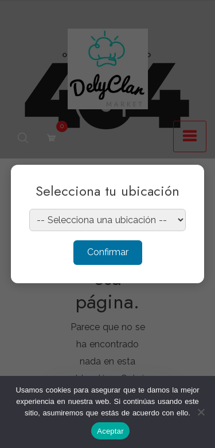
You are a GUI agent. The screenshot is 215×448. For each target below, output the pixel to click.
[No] (200, 412)
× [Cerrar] (184, 181)
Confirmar (107, 252)
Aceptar (110, 431)
